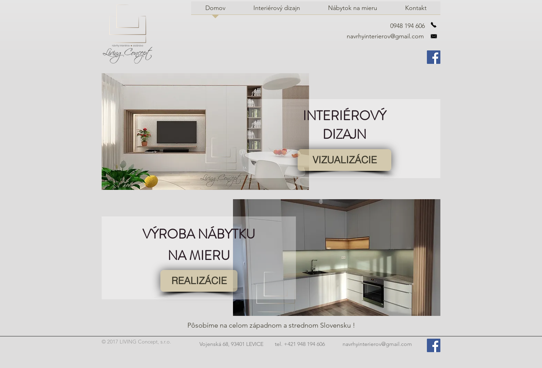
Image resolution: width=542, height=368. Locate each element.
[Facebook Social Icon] (433, 57)
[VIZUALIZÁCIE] (344, 160)
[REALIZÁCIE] (198, 281)
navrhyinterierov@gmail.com (385, 36)
